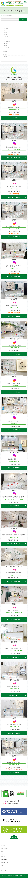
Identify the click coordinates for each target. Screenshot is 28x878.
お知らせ (5, 51)
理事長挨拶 (6, 28)
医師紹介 (5, 30)
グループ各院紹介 (4, 848)
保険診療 (5, 34)
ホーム (5, 25)
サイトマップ (6, 47)
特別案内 (5, 45)
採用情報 (5, 32)
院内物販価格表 (7, 41)
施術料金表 (6, 36)
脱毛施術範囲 (7, 39)
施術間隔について (7, 43)
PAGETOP (14, 837)
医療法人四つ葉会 (13, 875)
